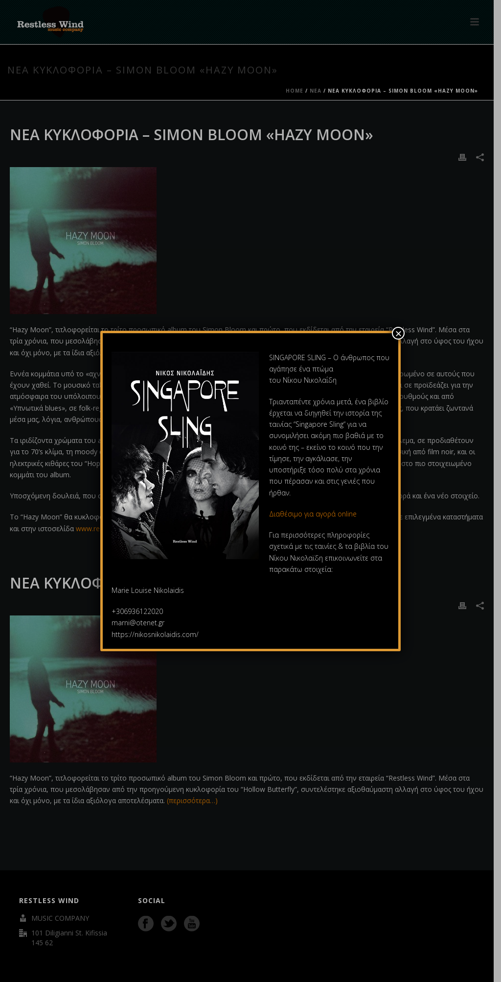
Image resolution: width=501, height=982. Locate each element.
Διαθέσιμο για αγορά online (314, 513)
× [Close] (398, 333)
